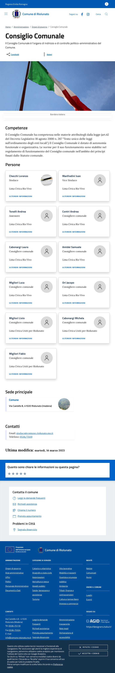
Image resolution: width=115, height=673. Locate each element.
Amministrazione (21, 27)
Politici (8, 581)
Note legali (63, 628)
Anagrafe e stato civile (42, 572)
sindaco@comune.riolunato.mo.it (34, 433)
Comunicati (91, 572)
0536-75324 (15, 630)
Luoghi (89, 595)
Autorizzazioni (38, 577)
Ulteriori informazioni (20, 196)
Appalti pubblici (38, 586)
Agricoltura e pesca (40, 581)
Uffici (7, 577)
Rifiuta (88, 647)
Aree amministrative (14, 572)
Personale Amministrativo (16, 586)
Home (8, 27)
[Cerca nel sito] (106, 14)
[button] (16, 4)
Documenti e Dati (13, 590)
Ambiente (63, 586)
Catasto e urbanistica (41, 568)
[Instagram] (87, 14)
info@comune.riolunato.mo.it (18, 637)
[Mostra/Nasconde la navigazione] (6, 14)
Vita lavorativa (65, 568)
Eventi (89, 599)
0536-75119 (14, 625)
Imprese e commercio (68, 603)
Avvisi (88, 577)
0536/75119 (26, 436)
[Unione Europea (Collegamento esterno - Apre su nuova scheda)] (18, 550)
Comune (14, 400)
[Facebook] (81, 14)
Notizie (89, 568)
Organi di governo (39, 27)
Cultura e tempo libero (68, 599)
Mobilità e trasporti (67, 572)
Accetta (88, 653)
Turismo (35, 599)
